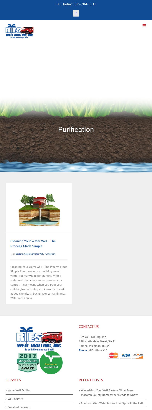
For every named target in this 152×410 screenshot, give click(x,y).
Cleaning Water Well (34, 253)
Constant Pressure (19, 407)
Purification (50, 253)
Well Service (15, 399)
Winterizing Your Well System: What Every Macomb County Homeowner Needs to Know (109, 392)
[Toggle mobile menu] (144, 26)
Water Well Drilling (19, 390)
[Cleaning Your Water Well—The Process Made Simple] (39, 208)
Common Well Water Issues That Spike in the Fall (112, 403)
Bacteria (19, 253)
